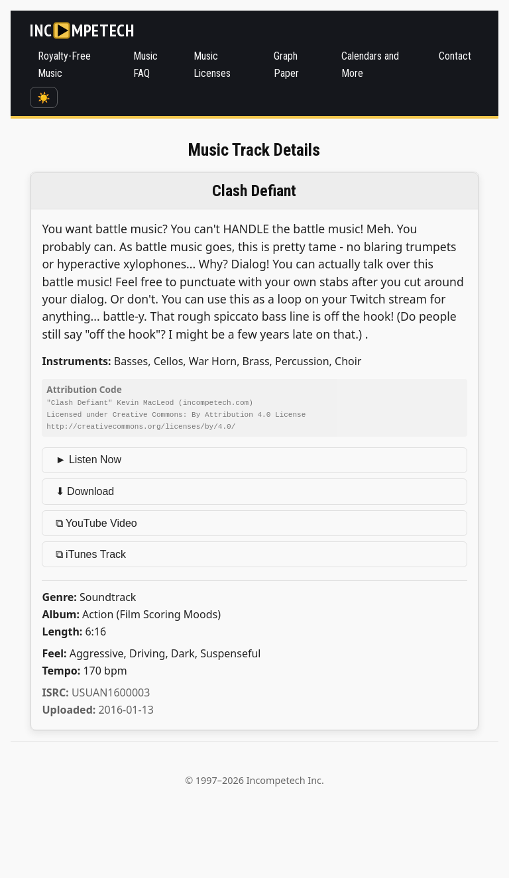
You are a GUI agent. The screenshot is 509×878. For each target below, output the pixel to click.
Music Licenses (212, 65)
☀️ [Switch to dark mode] (43, 97)
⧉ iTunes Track (91, 553)
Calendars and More (370, 65)
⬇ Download (85, 490)
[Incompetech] (82, 30)
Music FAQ (145, 65)
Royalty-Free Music (64, 65)
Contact (455, 56)
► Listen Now (88, 458)
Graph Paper (286, 65)
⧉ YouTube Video (96, 521)
